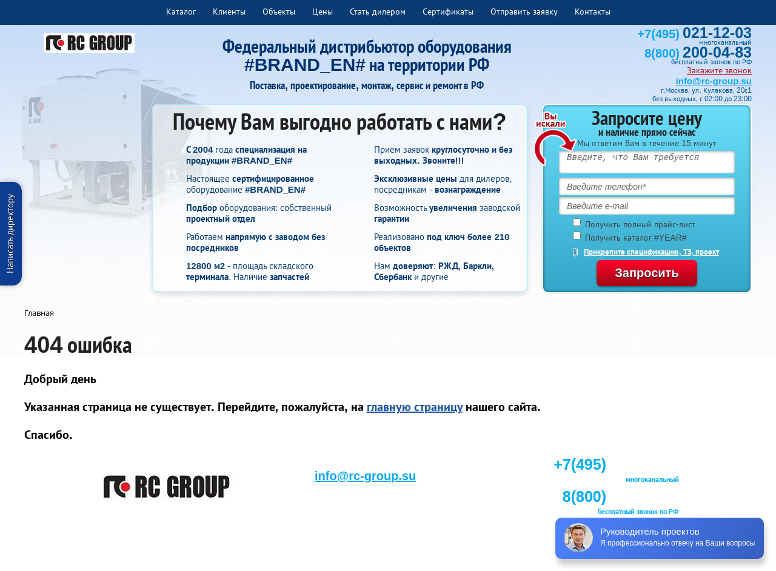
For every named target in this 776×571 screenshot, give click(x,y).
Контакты (592, 11)
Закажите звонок (719, 70)
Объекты (279, 11)
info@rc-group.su (714, 81)
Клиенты (229, 11)
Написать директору (10, 233)
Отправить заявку (524, 11)
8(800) (698, 53)
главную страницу (415, 407)
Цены (322, 11)
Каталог (181, 11)
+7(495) (695, 34)
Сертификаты (448, 11)
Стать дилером (378, 11)
